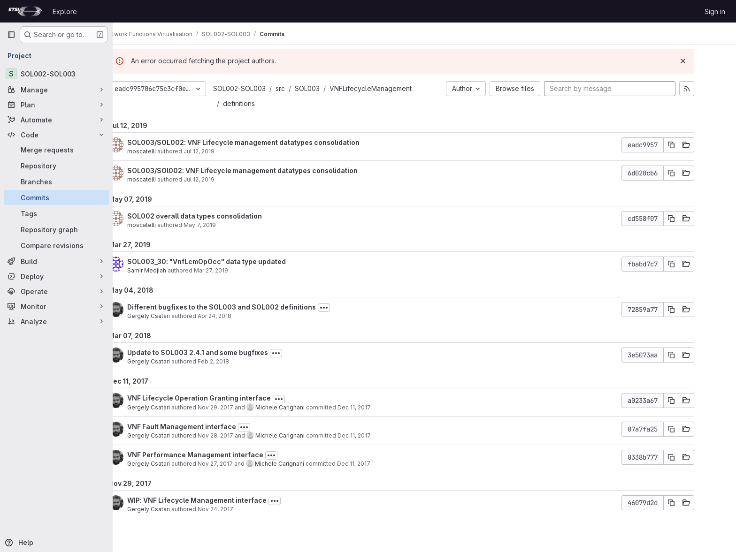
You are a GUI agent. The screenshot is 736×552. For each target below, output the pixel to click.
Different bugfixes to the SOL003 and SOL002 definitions (244, 307)
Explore (65, 11)
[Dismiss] (706, 61)
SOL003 (330, 88)
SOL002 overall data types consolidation (217, 216)
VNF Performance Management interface (218, 455)
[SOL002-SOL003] (56, 73)
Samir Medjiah (169, 270)
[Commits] (56, 197)
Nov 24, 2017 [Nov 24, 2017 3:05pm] (238, 509)
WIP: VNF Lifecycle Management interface (220, 500)
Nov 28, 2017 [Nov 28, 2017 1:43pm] (238, 435)
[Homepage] (25, 11)
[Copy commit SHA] (694, 144)
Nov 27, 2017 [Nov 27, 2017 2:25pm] (238, 463)
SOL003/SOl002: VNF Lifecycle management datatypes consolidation (265, 170)
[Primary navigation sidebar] (11, 34)
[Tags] (56, 213)
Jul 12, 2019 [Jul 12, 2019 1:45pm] (222, 151)
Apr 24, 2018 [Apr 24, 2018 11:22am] (237, 315)
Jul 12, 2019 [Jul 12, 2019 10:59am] (222, 179)
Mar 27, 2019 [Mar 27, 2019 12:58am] (234, 270)
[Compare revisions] (56, 245)
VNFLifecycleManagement (394, 88)
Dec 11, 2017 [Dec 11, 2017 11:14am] (376, 463)
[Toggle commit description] (347, 307)
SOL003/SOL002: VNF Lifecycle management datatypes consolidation (266, 142)
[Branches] (56, 181)
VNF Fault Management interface (204, 427)
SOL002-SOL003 (262, 88)
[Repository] (56, 165)
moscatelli (164, 151)
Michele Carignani (303, 407)
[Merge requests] (56, 149)
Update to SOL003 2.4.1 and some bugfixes (220, 352)
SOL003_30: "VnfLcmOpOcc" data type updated (229, 261)
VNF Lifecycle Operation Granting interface (222, 398)
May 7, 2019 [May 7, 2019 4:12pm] (223, 224)
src (303, 88)
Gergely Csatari (171, 315)
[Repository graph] (56, 229)
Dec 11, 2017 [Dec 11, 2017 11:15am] (377, 435)
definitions (262, 103)
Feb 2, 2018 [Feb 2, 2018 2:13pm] (236, 361)
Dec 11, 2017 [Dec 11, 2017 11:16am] (377, 407)
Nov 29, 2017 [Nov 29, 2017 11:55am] (238, 407)
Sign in (715, 11)
